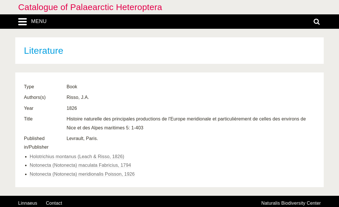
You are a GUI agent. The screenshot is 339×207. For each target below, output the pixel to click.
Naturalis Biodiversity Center (291, 203)
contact (54, 203)
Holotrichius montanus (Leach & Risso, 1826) (77, 156)
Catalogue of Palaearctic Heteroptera (90, 7)
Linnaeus (27, 203)
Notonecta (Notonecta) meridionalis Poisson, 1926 (82, 174)
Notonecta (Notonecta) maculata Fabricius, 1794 (80, 165)
